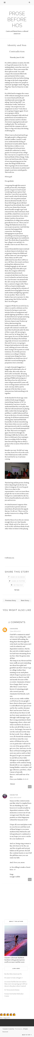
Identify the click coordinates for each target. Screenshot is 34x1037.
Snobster (14, 795)
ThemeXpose (18, 1029)
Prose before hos (17, 19)
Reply (29, 786)
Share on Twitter (18, 581)
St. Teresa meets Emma (11, 990)
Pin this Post (18, 585)
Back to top (27, 1034)
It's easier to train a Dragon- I (13, 978)
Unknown (14, 628)
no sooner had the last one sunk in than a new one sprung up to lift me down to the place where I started (15, 984)
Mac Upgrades (5, 1018)
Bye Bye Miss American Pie (13, 974)
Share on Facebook (17, 577)
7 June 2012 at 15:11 (15, 631)
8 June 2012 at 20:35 (15, 797)
